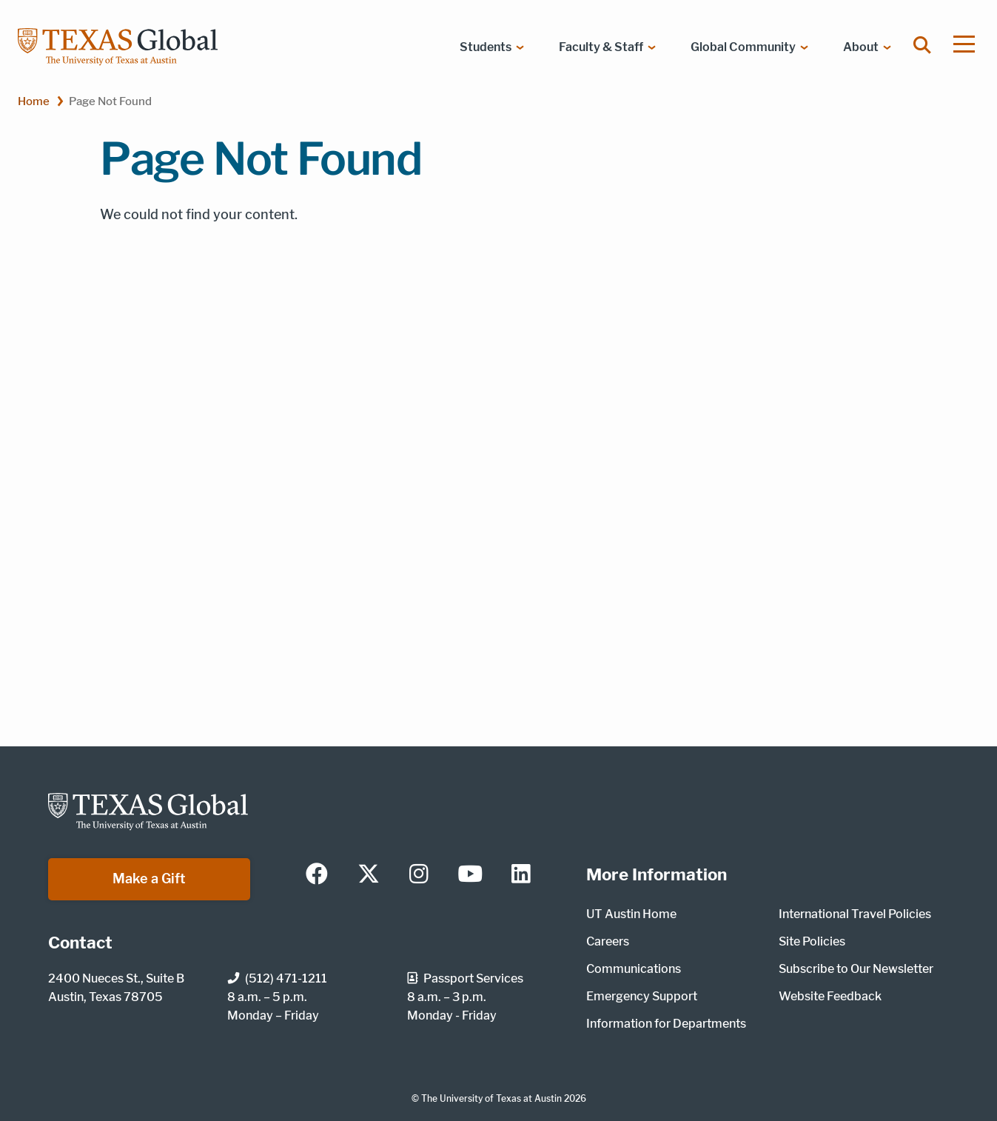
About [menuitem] (861, 47)
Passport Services (465, 978)
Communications (633, 969)
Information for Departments (666, 1024)
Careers (607, 941)
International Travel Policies (855, 914)
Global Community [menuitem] (743, 47)
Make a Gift (149, 878)
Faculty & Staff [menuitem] (601, 47)
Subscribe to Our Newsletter (856, 969)
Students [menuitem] (485, 47)
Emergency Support (641, 996)
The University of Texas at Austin (491, 1098)
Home (34, 101)
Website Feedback (830, 996)
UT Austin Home (631, 914)
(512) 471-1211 (277, 978)
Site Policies (812, 941)
